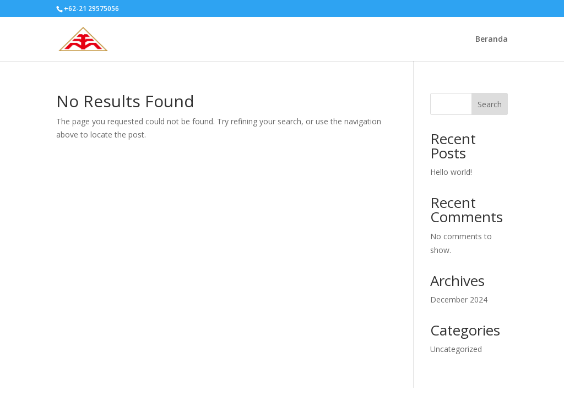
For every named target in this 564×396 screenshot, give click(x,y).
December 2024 (458, 299)
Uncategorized (456, 349)
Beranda (491, 39)
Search (490, 104)
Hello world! (451, 172)
